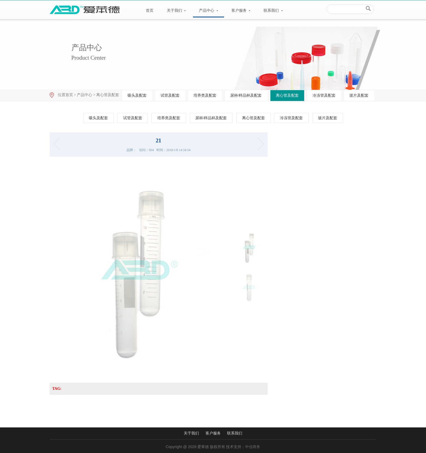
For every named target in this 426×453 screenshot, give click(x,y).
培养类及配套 (205, 95)
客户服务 (240, 10)
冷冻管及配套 (324, 95)
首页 (149, 10)
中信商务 (252, 447)
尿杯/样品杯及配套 (246, 95)
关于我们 (176, 10)
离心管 (259, 144)
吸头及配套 (137, 95)
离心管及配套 (107, 95)
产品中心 (208, 10)
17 (58, 144)
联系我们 (273, 10)
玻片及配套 (358, 95)
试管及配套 (170, 95)
